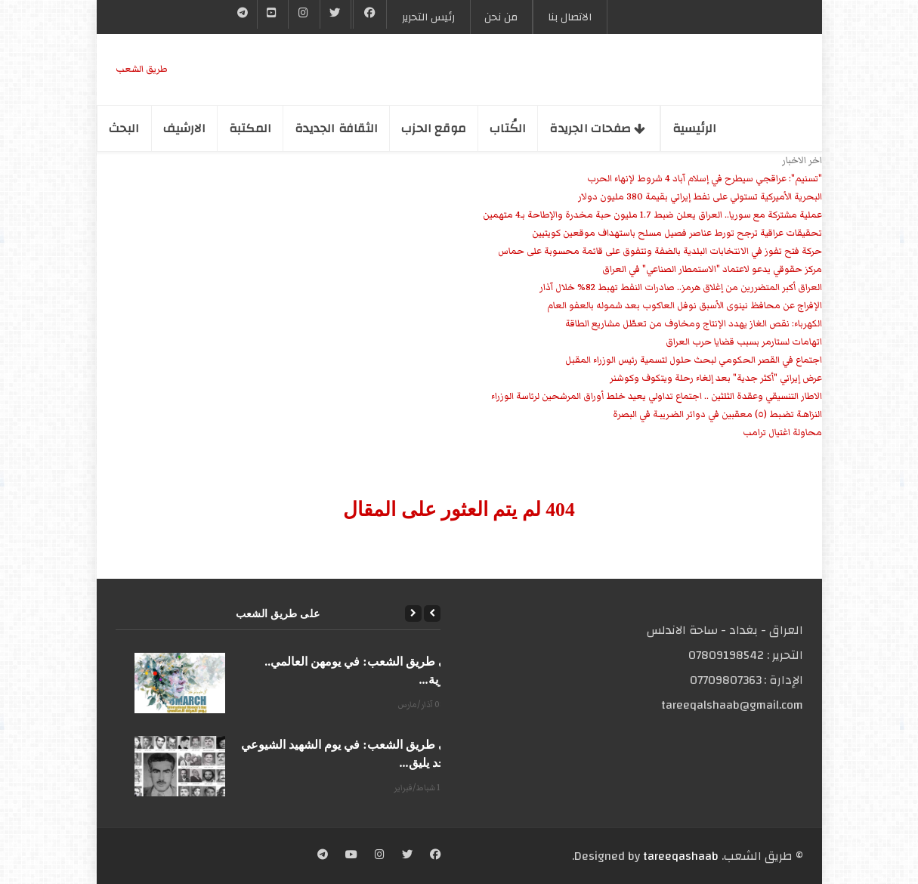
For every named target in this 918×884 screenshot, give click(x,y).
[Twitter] (335, 14)
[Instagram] (379, 856)
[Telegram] (243, 14)
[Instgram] (303, 14)
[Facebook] (370, 14)
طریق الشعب (142, 69)
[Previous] (432, 613)
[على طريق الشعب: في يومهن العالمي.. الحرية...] (179, 683)
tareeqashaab (681, 856)
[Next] (413, 613)
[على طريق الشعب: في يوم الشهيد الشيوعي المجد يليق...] (179, 766)
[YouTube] (272, 14)
